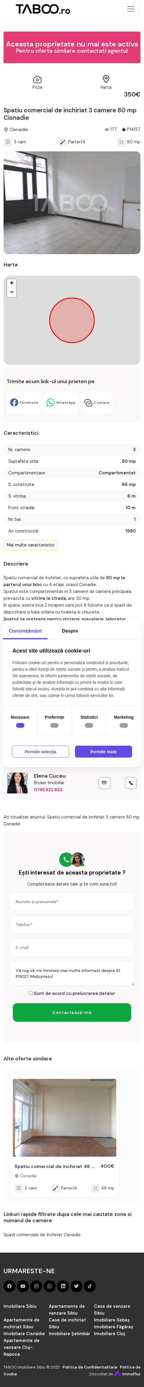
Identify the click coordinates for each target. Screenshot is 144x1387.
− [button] (12, 292)
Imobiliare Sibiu (20, 1306)
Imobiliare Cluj (109, 1333)
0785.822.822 (48, 789)
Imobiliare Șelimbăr (69, 1333)
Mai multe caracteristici (30, 545)
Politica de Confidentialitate (89, 1367)
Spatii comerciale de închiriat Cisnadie (42, 1234)
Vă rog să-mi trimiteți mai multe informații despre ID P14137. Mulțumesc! (72, 973)
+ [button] (12, 283)
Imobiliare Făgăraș (113, 1326)
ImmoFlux (127, 1374)
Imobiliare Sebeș (112, 1320)
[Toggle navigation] (131, 9)
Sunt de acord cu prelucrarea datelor (72, 993)
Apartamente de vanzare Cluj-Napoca (22, 1347)
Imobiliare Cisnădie (24, 1333)
